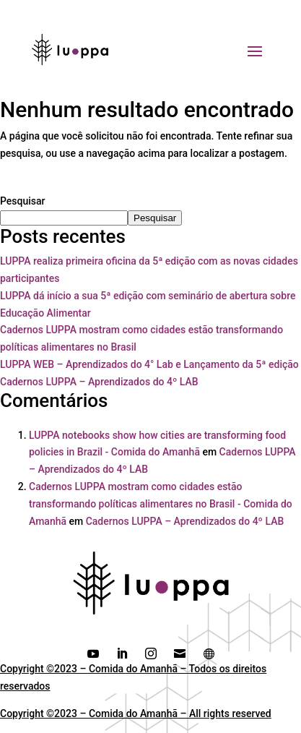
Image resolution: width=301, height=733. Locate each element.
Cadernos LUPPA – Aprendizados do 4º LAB (99, 381)
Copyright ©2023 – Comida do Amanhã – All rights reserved (135, 713)
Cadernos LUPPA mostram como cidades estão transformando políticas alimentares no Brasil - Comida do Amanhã (160, 504)
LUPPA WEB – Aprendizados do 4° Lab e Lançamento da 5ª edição (149, 364)
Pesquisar (22, 201)
